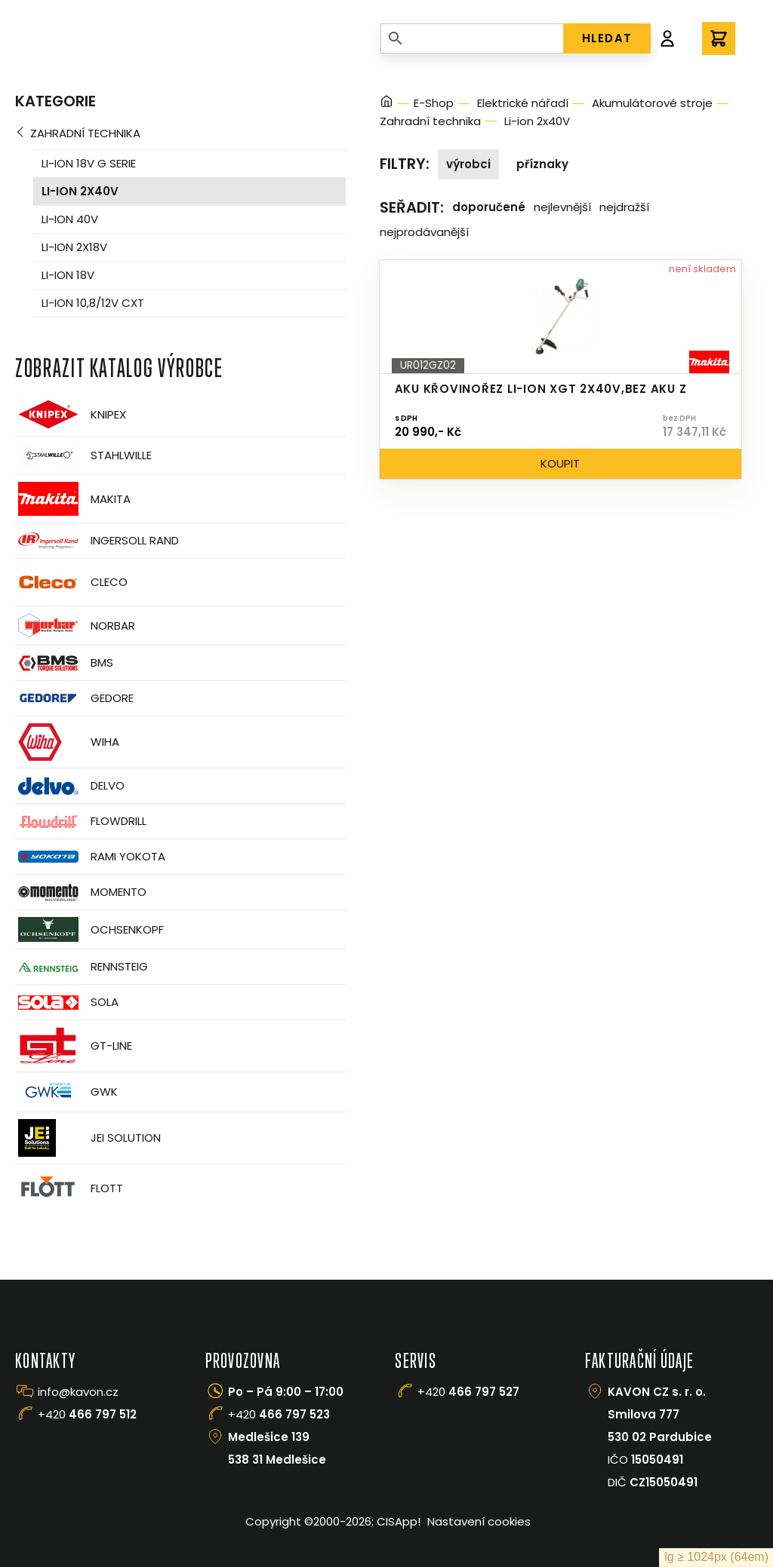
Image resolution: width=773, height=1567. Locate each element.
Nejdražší (624, 207)
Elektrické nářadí (522, 103)
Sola (67, 1002)
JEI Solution (88, 1138)
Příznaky (542, 164)
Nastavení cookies (479, 1521)
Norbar (75, 625)
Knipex (70, 414)
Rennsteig (81, 966)
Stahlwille (83, 455)
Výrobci (468, 164)
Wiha (67, 742)
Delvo (70, 786)
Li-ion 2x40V (80, 191)
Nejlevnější (562, 207)
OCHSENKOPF (89, 929)
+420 (87, 1414)
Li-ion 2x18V (74, 247)
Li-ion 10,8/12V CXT (93, 303)
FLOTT (69, 1188)
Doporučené (488, 207)
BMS (64, 663)
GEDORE (74, 698)
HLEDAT (607, 38)
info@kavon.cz (78, 1392)
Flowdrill (80, 822)
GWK (66, 1092)
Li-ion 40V (70, 219)
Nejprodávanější (424, 232)
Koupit (560, 463)
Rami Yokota (90, 857)
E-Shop (434, 103)
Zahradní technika (85, 133)
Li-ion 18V (68, 275)
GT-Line (73, 1046)
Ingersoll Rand (97, 540)
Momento (80, 892)
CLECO (71, 582)
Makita (73, 499)
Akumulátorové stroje (652, 103)
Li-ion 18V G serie (89, 163)
